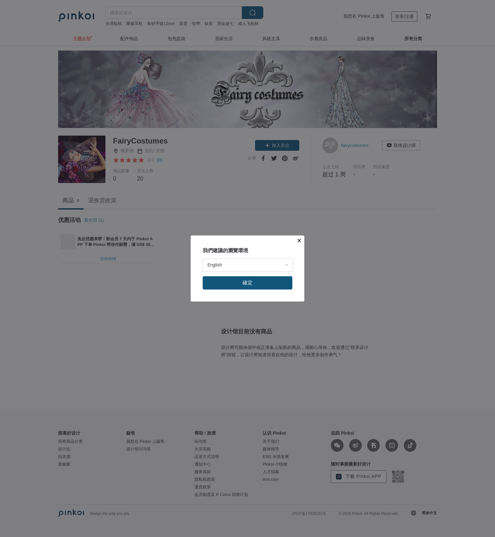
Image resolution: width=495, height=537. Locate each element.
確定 (247, 282)
